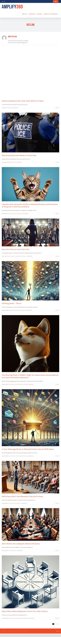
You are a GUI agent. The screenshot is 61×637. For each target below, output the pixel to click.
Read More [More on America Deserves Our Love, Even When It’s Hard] (57, 107)
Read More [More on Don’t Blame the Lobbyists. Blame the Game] (57, 550)
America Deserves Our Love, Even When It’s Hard (22, 101)
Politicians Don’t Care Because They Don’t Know (22, 496)
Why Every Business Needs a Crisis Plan (19, 155)
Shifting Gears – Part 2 (11, 303)
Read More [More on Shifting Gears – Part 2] (57, 310)
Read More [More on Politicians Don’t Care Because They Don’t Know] (57, 503)
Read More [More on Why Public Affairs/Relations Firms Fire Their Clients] (57, 618)
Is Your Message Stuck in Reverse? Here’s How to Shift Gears (28, 449)
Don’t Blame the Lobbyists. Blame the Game (21, 544)
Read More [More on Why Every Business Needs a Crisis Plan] (57, 162)
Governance (16, 256)
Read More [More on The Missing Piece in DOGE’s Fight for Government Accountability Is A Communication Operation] (57, 384)
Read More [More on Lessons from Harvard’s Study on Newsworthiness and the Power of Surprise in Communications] (57, 213)
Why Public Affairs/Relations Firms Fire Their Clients (25, 611)
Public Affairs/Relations (11, 162)
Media (16, 310)
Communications (10, 213)
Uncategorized (9, 107)
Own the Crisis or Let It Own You (15, 249)
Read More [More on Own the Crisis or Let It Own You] (57, 256)
